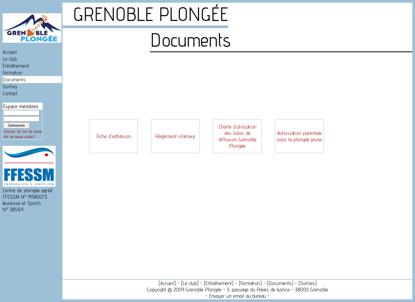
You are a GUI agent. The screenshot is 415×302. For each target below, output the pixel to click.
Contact (10, 93)
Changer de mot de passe (22, 131)
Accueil (10, 52)
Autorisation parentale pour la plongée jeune (299, 136)
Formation (12, 72)
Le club (10, 59)
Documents (14, 79)
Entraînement (16, 66)
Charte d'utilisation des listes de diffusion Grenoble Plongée (237, 136)
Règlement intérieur (175, 136)
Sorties (10, 86)
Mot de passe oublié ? (19, 136)
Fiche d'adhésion (114, 136)
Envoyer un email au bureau (237, 296)
